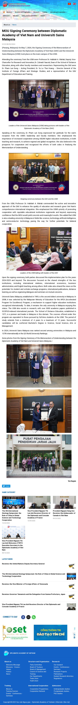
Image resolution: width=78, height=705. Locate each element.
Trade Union (34, 678)
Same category (8, 492)
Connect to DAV (10, 617)
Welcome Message (13, 665)
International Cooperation (58, 12)
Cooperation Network (37, 691)
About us (10, 12)
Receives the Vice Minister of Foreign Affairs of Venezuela (25, 584)
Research (37, 12)
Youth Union (34, 681)
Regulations (58, 678)
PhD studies (58, 693)
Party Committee (36, 665)
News (14, 25)
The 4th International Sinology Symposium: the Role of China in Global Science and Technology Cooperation (11, 515)
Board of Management (38, 669)
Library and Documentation (30, 16)
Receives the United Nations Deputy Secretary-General (23, 564)
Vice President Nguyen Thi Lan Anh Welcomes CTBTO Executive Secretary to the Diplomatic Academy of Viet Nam (12, 545)
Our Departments (36, 676)
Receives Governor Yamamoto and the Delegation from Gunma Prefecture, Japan (33, 594)
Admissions (7, 16)
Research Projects (60, 672)
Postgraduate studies (61, 691)
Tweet (7, 486)
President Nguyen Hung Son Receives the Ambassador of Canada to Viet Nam (64, 513)
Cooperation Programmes (39, 689)
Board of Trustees (36, 667)
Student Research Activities (63, 676)
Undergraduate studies (62, 689)
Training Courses (12, 691)
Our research (58, 665)
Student (43, 16)
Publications (58, 674)
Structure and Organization (23, 12)
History (8, 672)
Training (45, 12)
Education (16, 16)
